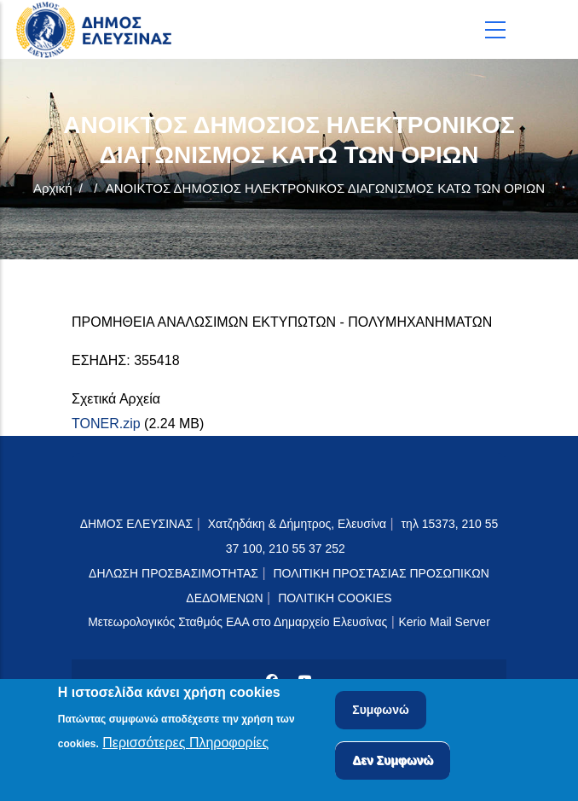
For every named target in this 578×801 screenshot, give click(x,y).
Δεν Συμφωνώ (392, 763)
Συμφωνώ (380, 713)
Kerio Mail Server (443, 622)
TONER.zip (106, 423)
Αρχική (52, 188)
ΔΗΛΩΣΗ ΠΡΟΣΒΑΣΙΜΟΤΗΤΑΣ (173, 573)
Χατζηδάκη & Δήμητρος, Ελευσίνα (297, 524)
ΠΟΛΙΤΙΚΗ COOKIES (335, 598)
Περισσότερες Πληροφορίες (185, 745)
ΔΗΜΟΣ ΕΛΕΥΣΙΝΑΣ (137, 524)
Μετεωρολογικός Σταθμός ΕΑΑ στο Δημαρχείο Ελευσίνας (237, 622)
